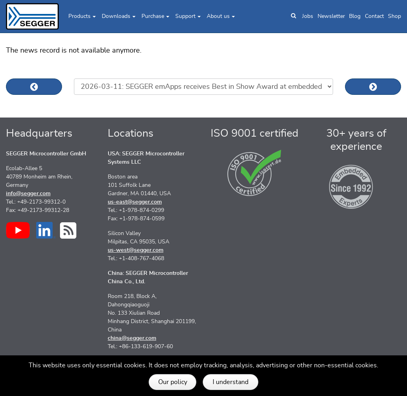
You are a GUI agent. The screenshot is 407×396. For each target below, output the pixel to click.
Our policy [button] (172, 382)
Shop (394, 16)
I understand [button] (230, 382)
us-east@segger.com (135, 202)
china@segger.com (132, 338)
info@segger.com (28, 193)
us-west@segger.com (135, 250)
